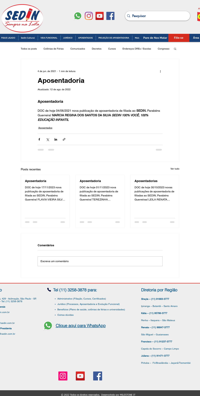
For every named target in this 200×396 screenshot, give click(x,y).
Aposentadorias (146, 181)
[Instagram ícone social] (62, 375)
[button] (175, 48)
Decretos (96, 48)
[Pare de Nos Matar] (155, 38)
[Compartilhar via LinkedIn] (55, 139)
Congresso (163, 48)
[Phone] (49, 290)
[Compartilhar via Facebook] (39, 139)
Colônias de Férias (54, 48)
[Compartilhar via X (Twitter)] (47, 139)
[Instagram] (89, 16)
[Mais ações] (160, 71)
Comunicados (77, 48)
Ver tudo (174, 168)
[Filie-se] (178, 38)
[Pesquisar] (157, 16)
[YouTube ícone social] (100, 16)
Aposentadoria (35, 181)
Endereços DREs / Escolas (137, 48)
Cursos (112, 48)
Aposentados (45, 127)
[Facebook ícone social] (110, 16)
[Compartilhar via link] (64, 139)
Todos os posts (29, 48)
